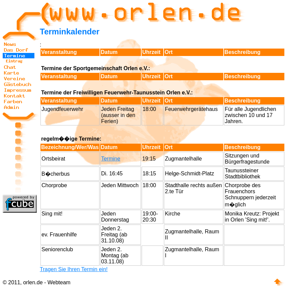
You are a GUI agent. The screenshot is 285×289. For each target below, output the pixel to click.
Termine (110, 159)
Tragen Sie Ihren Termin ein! (74, 269)
